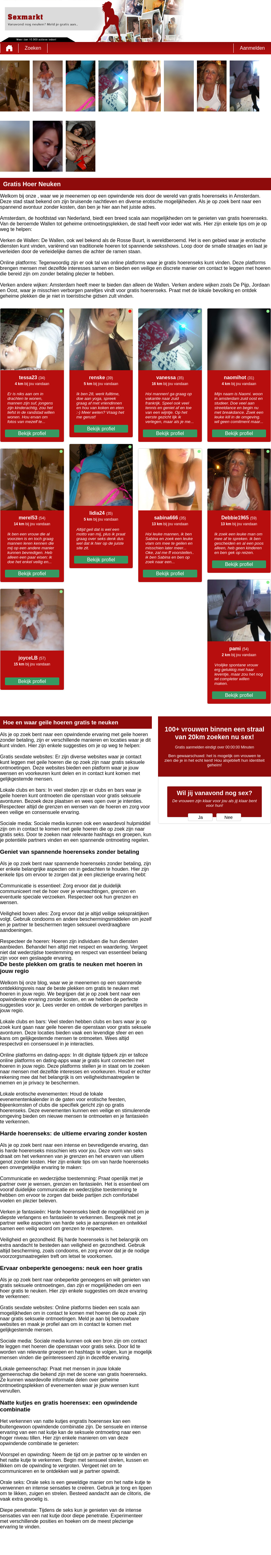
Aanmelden (252, 48)
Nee (228, 817)
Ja (200, 817)
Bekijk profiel (32, 433)
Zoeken (33, 48)
